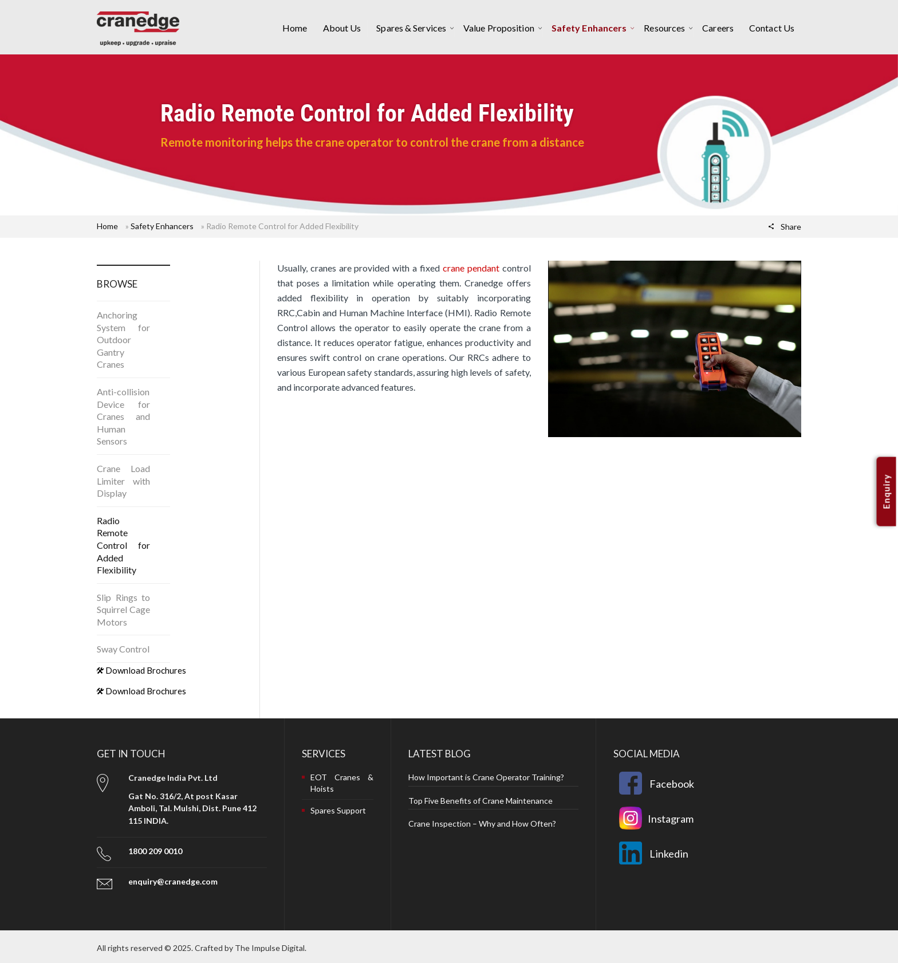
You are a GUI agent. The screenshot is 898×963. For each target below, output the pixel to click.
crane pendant (471, 267)
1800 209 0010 (155, 851)
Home (107, 226)
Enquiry (886, 491)
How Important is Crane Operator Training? (486, 777)
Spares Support (338, 810)
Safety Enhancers (162, 226)
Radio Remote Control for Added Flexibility (123, 545)
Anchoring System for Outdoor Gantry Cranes (123, 339)
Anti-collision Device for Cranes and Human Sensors (123, 416)
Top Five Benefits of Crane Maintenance (480, 800)
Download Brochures (141, 670)
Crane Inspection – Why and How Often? (482, 823)
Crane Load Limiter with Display (123, 480)
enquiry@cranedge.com (173, 881)
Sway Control (123, 648)
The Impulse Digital (270, 948)
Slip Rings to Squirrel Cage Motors (123, 609)
